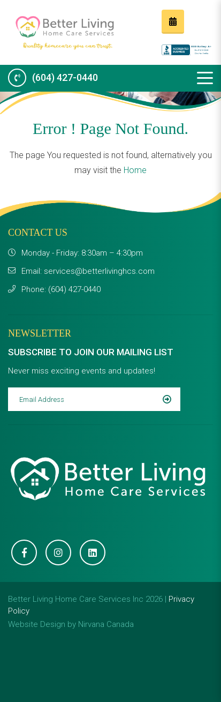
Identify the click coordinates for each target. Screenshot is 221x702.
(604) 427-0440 (65, 77)
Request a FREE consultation (173, 21)
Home (135, 170)
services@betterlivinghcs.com (99, 271)
